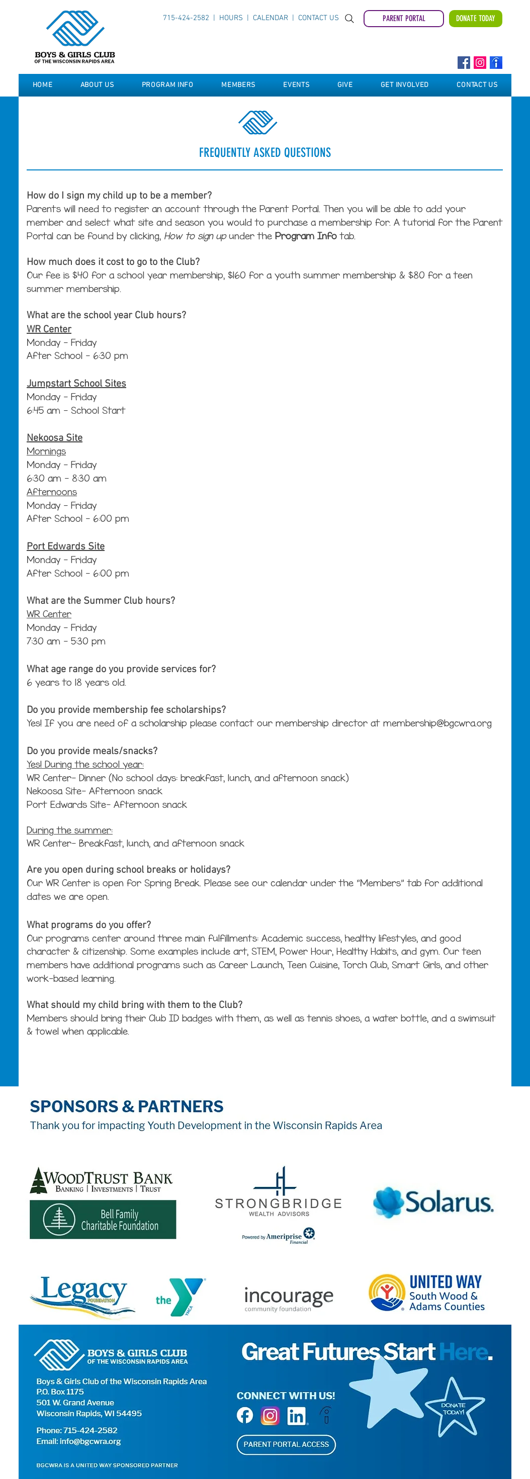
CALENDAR (270, 18)
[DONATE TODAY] (475, 18)
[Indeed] (496, 62)
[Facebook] (464, 62)
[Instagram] (480, 62)
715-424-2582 (186, 18)
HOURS (233, 18)
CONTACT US (318, 18)
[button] (97, 85)
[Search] (349, 18)
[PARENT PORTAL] (404, 18)
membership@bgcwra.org (437, 723)
